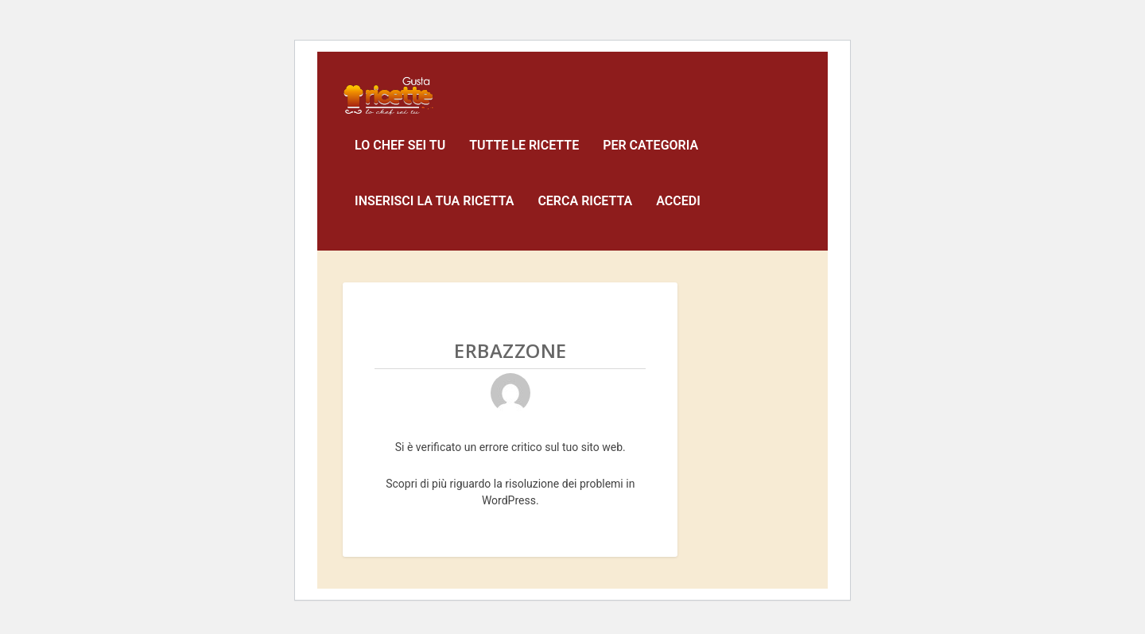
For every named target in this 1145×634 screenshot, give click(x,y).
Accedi (678, 213)
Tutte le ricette (524, 157)
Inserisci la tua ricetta (434, 213)
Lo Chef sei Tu (400, 157)
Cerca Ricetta (585, 213)
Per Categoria (650, 157)
